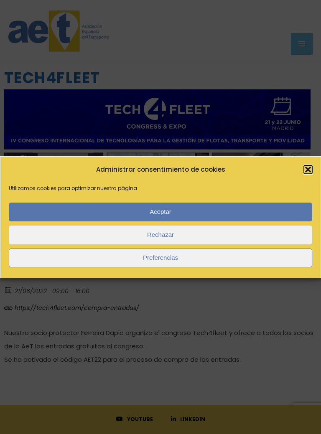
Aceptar (160, 211)
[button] (308, 169)
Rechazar (160, 234)
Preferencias (160, 257)
